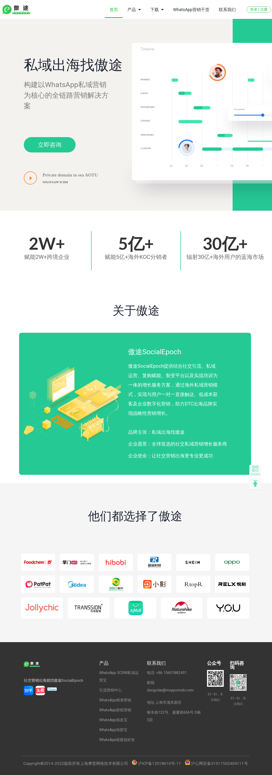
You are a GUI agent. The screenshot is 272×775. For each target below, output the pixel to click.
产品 (134, 9)
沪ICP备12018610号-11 (159, 763)
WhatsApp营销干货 (191, 9)
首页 (114, 9)
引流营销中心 (110, 690)
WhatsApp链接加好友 (117, 739)
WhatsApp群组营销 (115, 710)
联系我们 (227, 9)
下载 (157, 9)
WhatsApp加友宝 (113, 720)
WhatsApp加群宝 (113, 730)
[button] (259, 9)
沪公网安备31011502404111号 (219, 763)
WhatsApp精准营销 (115, 700)
